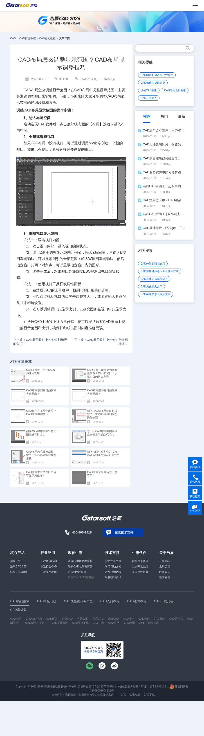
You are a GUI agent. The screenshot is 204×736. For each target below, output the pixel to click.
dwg (141, 622)
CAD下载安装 (59, 622)
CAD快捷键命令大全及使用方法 (160, 271)
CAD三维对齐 (149, 98)
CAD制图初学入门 (36, 622)
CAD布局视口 (90, 79)
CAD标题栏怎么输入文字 (155, 294)
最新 (181, 116)
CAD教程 (143, 618)
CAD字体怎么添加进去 (154, 278)
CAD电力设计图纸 (175, 90)
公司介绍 (164, 561)
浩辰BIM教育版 (77, 572)
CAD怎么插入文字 (151, 286)
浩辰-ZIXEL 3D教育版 (81, 577)
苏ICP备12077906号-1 (102, 686)
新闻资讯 (164, 577)
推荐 (146, 116)
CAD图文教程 (47, 38)
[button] (99, 27)
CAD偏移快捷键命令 (153, 82)
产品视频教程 (113, 572)
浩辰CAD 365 (18, 566)
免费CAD (67, 618)
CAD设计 (128, 618)
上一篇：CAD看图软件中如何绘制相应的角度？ (40, 342)
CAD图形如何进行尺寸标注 (157, 75)
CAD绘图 (129, 622)
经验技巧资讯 (113, 577)
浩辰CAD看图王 (19, 572)
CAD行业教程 (27, 38)
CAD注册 (98, 622)
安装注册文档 (113, 561)
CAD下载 (149, 694)
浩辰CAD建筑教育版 (80, 561)
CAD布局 (109, 79)
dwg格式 (153, 622)
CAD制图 (15, 618)
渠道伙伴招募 (140, 572)
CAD (13, 38)
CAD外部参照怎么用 (153, 263)
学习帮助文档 (113, 566)
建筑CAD (113, 618)
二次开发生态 (140, 566)
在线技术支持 (123, 532)
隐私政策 (70, 694)
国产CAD (97, 618)
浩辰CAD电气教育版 (80, 566)
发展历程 (164, 566)
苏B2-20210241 (159, 686)
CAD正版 (51, 618)
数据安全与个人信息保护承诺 (96, 694)
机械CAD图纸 (149, 90)
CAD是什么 (176, 618)
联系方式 (164, 572)
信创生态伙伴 (140, 561)
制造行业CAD (48, 566)
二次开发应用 (48, 572)
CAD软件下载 (34, 618)
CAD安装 (159, 618)
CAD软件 (45, 124)
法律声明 (57, 694)
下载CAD (82, 618)
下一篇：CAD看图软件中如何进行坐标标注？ (101, 342)
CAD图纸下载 (80, 622)
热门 (164, 116)
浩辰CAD (15, 561)
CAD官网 (113, 622)
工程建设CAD (48, 561)
